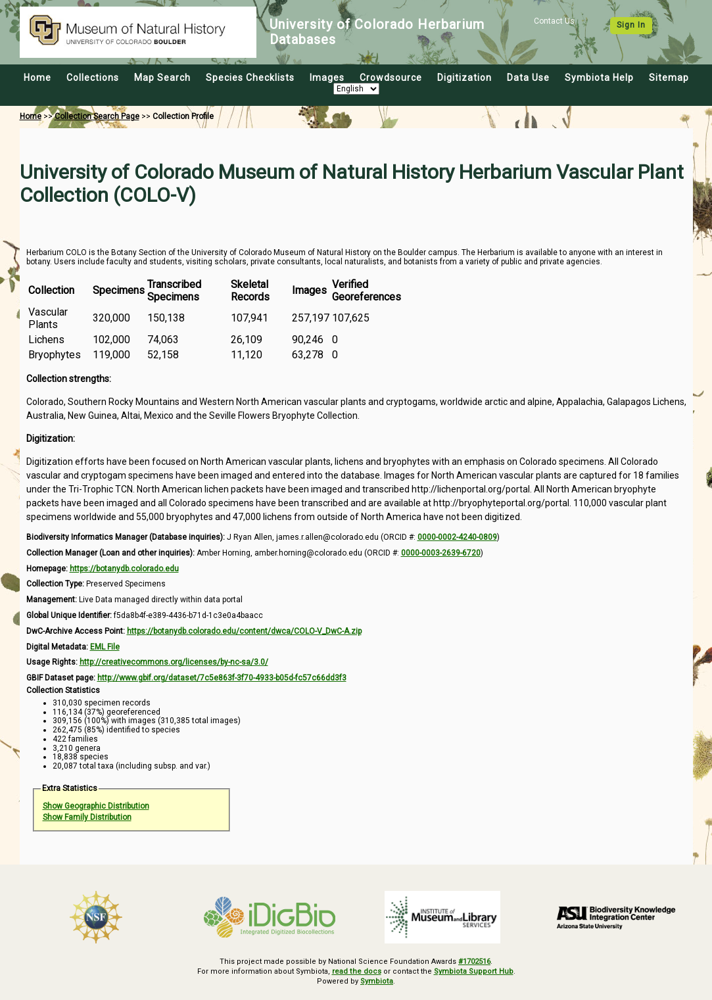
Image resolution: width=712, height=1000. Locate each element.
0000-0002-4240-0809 (457, 537)
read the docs (357, 971)
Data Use (528, 77)
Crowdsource (391, 77)
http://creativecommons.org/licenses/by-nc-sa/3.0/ (174, 662)
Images (327, 77)
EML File (105, 647)
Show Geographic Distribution (96, 806)
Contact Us (554, 21)
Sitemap (669, 77)
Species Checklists (250, 77)
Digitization (464, 77)
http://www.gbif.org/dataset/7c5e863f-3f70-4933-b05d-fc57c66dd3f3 (221, 677)
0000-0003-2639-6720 (441, 553)
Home (37, 77)
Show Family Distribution (87, 817)
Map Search (162, 77)
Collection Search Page (97, 116)
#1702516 (474, 961)
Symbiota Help (599, 77)
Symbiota (377, 981)
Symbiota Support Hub (473, 971)
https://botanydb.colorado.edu (124, 568)
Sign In (631, 25)
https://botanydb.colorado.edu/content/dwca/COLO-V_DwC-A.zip (244, 631)
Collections (92, 77)
